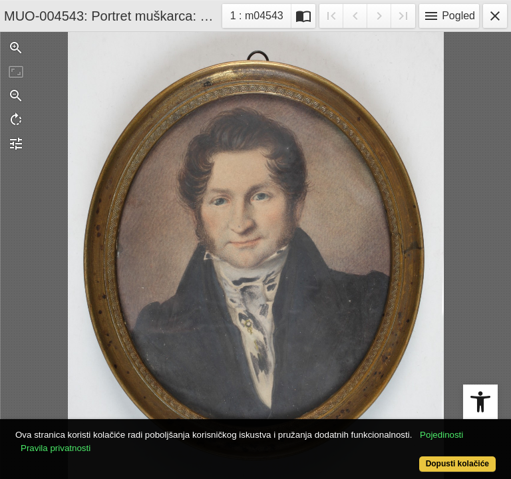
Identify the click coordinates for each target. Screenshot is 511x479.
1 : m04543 (260, 14)
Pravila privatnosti (55, 448)
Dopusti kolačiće (457, 463)
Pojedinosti (441, 435)
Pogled (449, 16)
